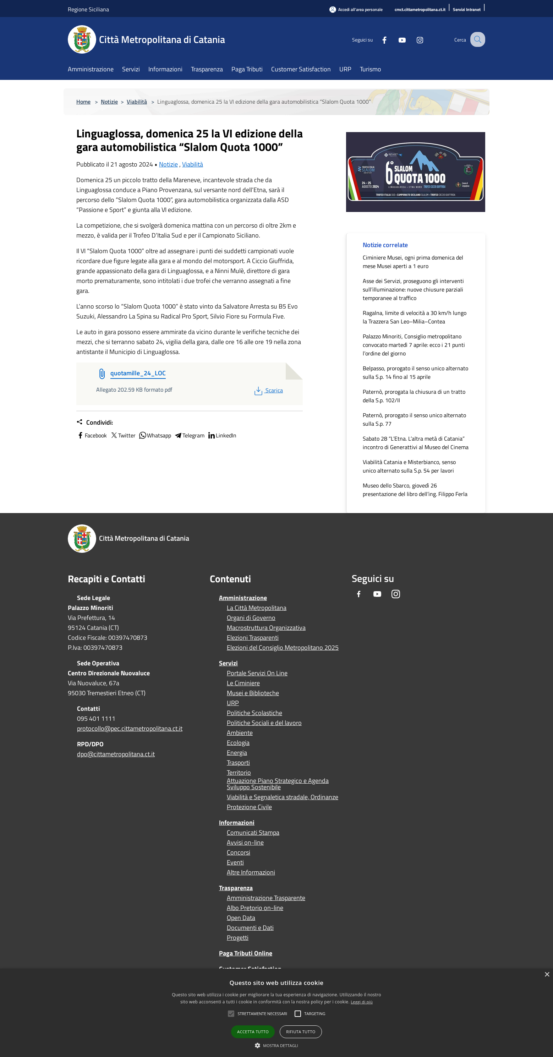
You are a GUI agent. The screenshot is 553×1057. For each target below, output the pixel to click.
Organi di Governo (251, 618)
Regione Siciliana (88, 9)
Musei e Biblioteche (253, 693)
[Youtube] (396, 39)
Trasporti (238, 762)
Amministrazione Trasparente (266, 898)
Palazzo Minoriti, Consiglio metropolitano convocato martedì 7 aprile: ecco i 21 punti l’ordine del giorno (414, 345)
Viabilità (137, 101)
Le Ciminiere (243, 683)
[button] (262, 1014)
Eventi (235, 862)
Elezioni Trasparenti (253, 637)
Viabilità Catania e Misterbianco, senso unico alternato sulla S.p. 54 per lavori (409, 466)
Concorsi (238, 852)
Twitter (123, 435)
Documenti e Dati (250, 928)
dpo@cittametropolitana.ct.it (116, 754)
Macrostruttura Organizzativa (266, 628)
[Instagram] (413, 39)
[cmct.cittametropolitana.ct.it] (420, 9)
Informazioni (236, 822)
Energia (237, 753)
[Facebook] (378, 39)
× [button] (546, 974)
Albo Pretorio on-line (255, 908)
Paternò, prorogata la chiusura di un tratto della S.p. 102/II (414, 395)
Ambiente (240, 733)
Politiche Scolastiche (254, 713)
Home (83, 101)
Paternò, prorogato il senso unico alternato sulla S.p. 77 (414, 419)
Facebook (91, 435)
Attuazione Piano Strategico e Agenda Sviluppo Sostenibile (278, 784)
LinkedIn (221, 435)
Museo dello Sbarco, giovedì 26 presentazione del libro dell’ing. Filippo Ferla (415, 489)
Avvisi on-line (245, 842)
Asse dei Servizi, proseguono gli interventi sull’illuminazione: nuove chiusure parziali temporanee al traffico (413, 289)
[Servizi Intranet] (467, 9)
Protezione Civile (249, 807)
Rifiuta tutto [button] (300, 1031)
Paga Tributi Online (245, 953)
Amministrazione (243, 598)
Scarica (268, 390)
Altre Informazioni (251, 872)
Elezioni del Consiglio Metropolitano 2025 (283, 647)
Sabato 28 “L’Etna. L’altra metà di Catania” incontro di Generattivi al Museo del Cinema (416, 442)
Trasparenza (236, 888)
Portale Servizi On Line (257, 673)
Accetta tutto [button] (253, 1031)
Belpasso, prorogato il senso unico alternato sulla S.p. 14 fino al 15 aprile (415, 372)
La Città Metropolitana (256, 608)
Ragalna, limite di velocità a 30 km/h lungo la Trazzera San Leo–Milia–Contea (414, 317)
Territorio (239, 772)
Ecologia (238, 743)
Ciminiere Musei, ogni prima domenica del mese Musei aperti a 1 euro (413, 261)
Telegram (189, 435)
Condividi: (94, 422)
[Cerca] (476, 39)
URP (233, 703)
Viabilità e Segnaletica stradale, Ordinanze (282, 797)
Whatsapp (154, 435)
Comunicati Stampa (253, 832)
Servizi (228, 663)
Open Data (241, 918)
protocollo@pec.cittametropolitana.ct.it (129, 728)
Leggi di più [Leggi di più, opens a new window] (362, 1001)
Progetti (237, 938)
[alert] (276, 1013)
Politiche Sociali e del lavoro (264, 723)
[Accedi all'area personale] (356, 9)
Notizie (109, 101)
